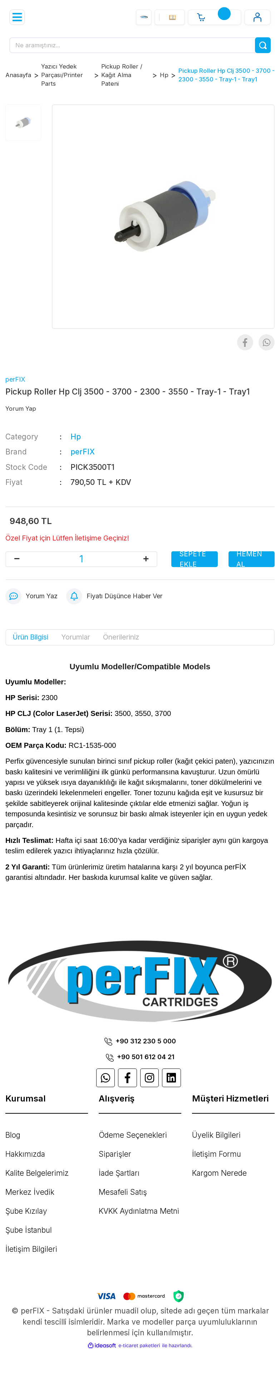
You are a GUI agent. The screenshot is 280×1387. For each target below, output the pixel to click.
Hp (75, 436)
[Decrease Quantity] (17, 559)
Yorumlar (75, 637)
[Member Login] (257, 17)
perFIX (15, 379)
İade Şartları (119, 1173)
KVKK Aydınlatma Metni (139, 1211)
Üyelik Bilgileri (216, 1135)
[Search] (140, 45)
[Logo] (144, 17)
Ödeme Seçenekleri (133, 1135)
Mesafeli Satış (123, 1192)
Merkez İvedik (29, 1192)
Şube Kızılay (26, 1211)
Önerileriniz (121, 637)
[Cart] (214, 17)
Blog (12, 1135)
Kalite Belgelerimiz (37, 1173)
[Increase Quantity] (146, 559)
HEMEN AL (249, 559)
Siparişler (115, 1154)
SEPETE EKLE (193, 559)
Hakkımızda (25, 1154)
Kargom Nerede (219, 1173)
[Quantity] (81, 559)
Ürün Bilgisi (30, 637)
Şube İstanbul (28, 1230)
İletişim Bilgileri (31, 1249)
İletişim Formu (216, 1154)
